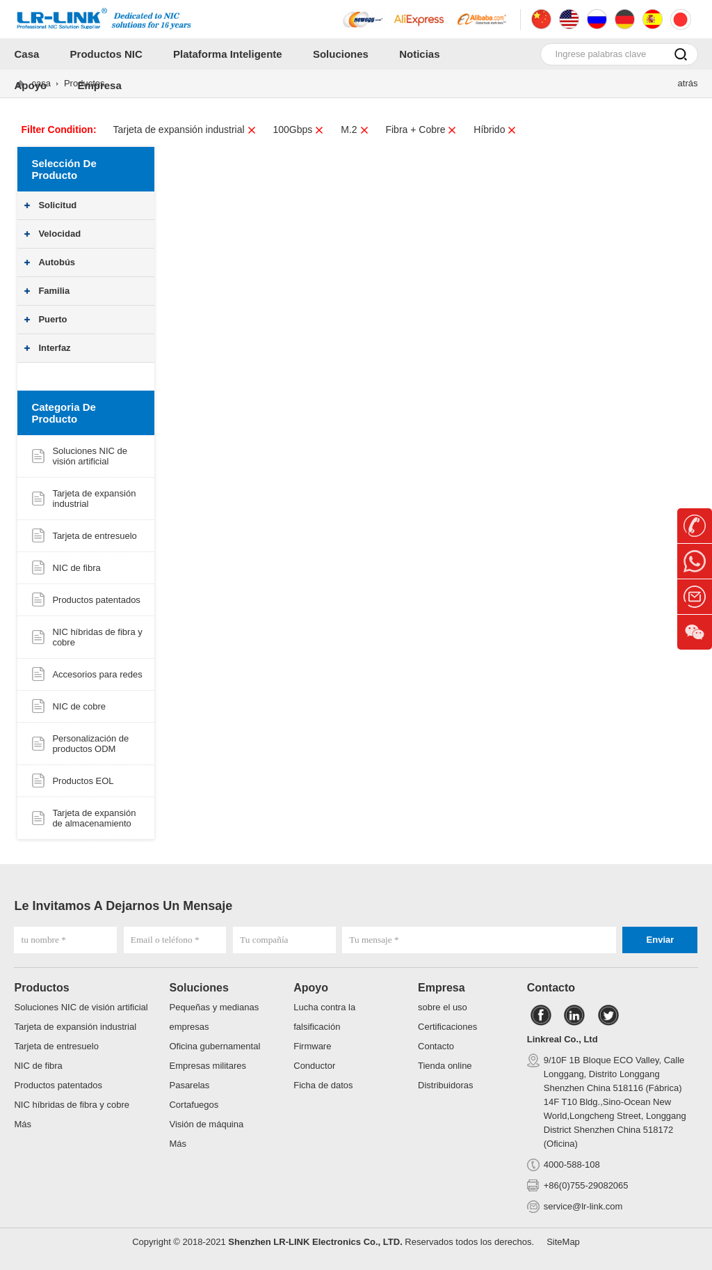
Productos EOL (82, 781)
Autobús (56, 262)
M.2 (355, 129)
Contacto (436, 1046)
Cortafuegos (193, 1104)
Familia (54, 290)
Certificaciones (447, 1026)
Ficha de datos (323, 1085)
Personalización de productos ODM (90, 743)
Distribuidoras (445, 1085)
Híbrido (495, 129)
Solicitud (57, 205)
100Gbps (298, 129)
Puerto (52, 319)
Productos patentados (96, 600)
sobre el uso (442, 1007)
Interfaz (54, 348)
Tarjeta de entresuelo (94, 536)
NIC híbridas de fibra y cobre (71, 1104)
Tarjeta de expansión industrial (184, 129)
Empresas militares (207, 1065)
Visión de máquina (206, 1124)
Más (22, 1124)
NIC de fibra (76, 568)
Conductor (314, 1065)
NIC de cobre (79, 706)
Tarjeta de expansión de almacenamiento (94, 818)
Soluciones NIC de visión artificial (89, 456)
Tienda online (445, 1065)
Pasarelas (189, 1085)
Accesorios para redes (97, 674)
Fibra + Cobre (421, 129)
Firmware (312, 1046)
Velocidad (59, 233)
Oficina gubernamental (214, 1046)
